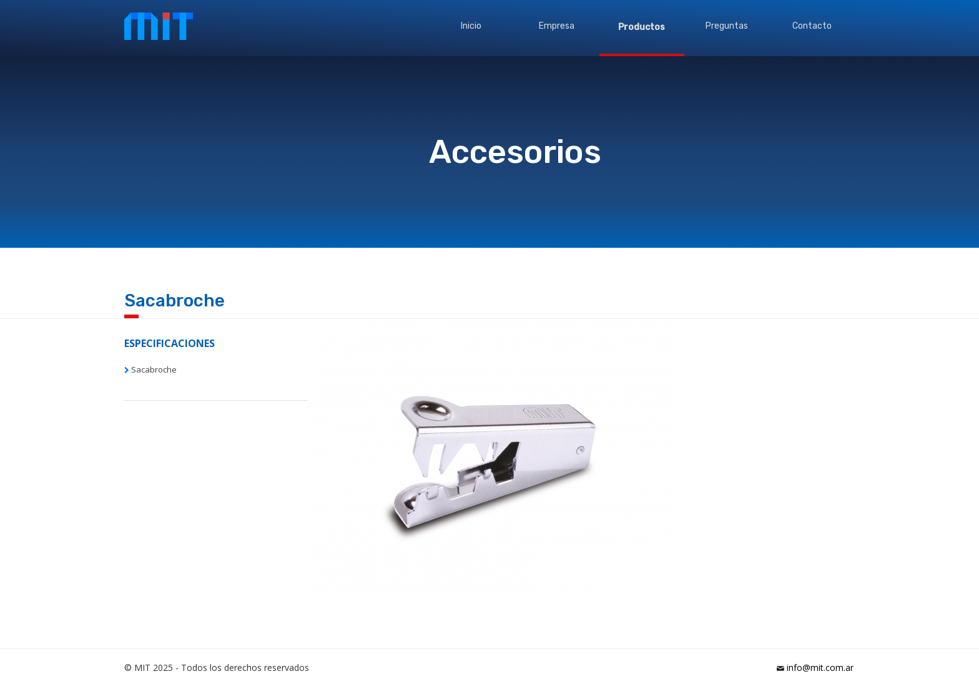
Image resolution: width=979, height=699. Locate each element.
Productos (641, 27)
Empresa (556, 26)
